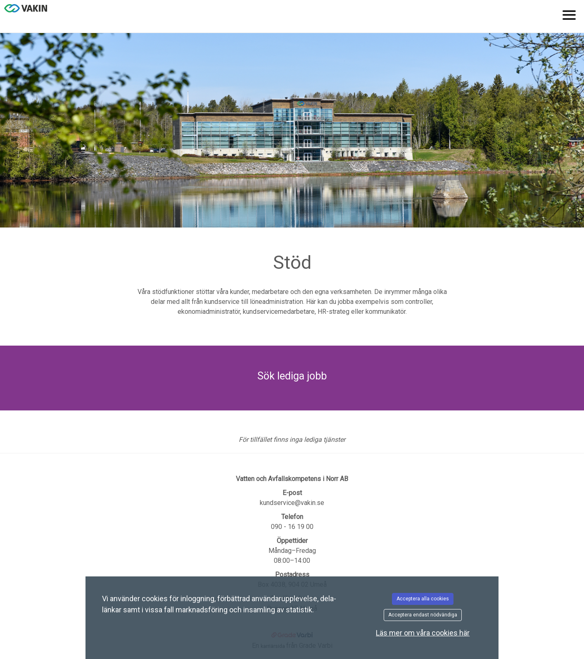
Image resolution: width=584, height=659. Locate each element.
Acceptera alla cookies (422, 599)
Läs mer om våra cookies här (423, 632)
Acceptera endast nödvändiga (422, 615)
